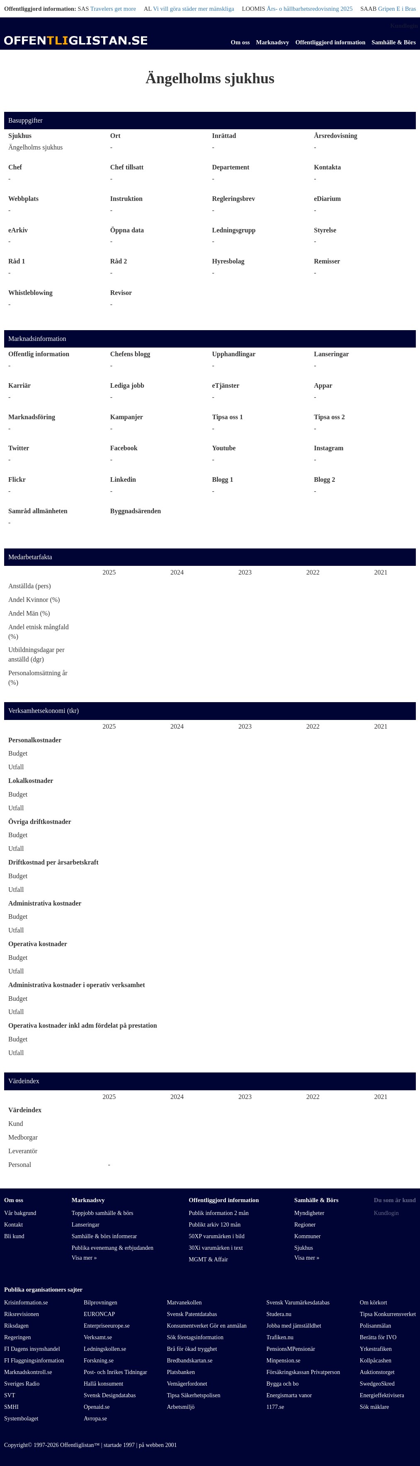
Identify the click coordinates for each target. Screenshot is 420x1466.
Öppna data (127, 230)
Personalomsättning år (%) (38, 677)
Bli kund (14, 1236)
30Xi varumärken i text (216, 1248)
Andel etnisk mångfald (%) (38, 631)
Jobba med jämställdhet (294, 1326)
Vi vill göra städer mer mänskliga (193, 8)
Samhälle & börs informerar (104, 1236)
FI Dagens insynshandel (32, 1349)
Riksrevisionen (21, 1314)
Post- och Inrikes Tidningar (115, 1372)
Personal (19, 1164)
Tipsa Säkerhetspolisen (193, 1395)
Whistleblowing (30, 292)
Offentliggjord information (330, 42)
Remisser (327, 261)
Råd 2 (118, 261)
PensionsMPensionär (291, 1349)
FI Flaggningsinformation (34, 1360)
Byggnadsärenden (135, 510)
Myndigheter (309, 1213)
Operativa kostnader (37, 943)
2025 (109, 572)
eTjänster (226, 385)
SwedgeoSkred (377, 1384)
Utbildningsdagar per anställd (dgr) (36, 654)
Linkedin (123, 479)
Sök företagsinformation (195, 1337)
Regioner (305, 1225)
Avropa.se (95, 1418)
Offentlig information (38, 353)
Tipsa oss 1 (227, 416)
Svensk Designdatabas (110, 1395)
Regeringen (17, 1337)
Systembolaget (21, 1418)
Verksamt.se (98, 1337)
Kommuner (307, 1236)
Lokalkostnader (30, 780)
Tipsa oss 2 (329, 416)
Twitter (18, 448)
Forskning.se (99, 1360)
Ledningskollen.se (105, 1349)
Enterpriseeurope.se (107, 1326)
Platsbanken (181, 1372)
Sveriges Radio (21, 1384)
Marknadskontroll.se (28, 1372)
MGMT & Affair (208, 1259)
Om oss (240, 42)
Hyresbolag (228, 261)
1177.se (275, 1407)
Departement (231, 167)
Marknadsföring (31, 416)
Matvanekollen (184, 1302)
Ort (115, 135)
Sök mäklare (374, 1407)
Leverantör (22, 1150)
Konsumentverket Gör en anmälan (206, 1326)
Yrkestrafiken (376, 1349)
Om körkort (373, 1302)
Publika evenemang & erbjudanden (112, 1248)
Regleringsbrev (233, 198)
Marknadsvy (272, 42)
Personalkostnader (34, 740)
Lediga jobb (127, 385)
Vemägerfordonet (187, 1384)
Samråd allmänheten (38, 510)
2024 (177, 572)
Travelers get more (113, 8)
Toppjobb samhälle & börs (103, 1213)
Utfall (16, 766)
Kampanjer (126, 416)
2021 (381, 572)
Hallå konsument (103, 1384)
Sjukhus (20, 135)
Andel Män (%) (29, 613)
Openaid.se (97, 1407)
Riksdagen (16, 1326)
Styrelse (325, 230)
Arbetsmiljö (180, 1407)
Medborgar (23, 1137)
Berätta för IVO (378, 1337)
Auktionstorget (377, 1372)
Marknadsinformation (37, 338)
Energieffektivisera (382, 1395)
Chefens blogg (130, 353)
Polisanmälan (375, 1326)
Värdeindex (23, 1080)
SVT (9, 1395)
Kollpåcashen (375, 1360)
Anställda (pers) (29, 585)
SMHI (11, 1407)
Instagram (328, 448)
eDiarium (327, 198)
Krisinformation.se (26, 1302)
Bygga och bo (283, 1384)
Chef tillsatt (126, 167)
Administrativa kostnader (44, 903)
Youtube (224, 448)
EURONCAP (99, 1314)
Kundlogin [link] (404, 25)
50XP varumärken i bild (216, 1236)
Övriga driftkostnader (39, 821)
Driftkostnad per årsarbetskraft (53, 862)
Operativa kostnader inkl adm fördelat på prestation (82, 1025)
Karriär (19, 385)
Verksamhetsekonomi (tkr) (43, 710)
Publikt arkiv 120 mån (214, 1225)
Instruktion (126, 198)
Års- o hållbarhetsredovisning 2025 (309, 8)
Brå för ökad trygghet (192, 1349)
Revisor (121, 292)
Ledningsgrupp (234, 230)
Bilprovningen (100, 1302)
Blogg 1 (222, 479)
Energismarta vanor (289, 1395)
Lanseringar (331, 353)
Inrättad (224, 135)
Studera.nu (279, 1314)
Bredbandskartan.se (189, 1360)
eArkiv (18, 230)
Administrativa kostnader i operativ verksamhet (76, 984)
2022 (313, 572)
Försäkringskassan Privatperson (303, 1372)
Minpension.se (284, 1360)
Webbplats (23, 198)
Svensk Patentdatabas (192, 1314)
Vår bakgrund (20, 1213)
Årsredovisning (335, 135)
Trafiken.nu (280, 1337)
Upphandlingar (234, 353)
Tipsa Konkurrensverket (388, 1314)
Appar (323, 385)
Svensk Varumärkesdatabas (298, 1302)
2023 (245, 572)
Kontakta (327, 167)
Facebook (124, 448)
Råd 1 (16, 261)
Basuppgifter (25, 120)
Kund (15, 1123)
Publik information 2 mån (218, 1213)
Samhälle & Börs (393, 42)
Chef (15, 167)
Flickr (17, 479)
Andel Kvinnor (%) (34, 599)
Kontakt (13, 1225)
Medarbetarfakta (30, 556)
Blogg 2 (324, 479)
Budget (17, 753)
